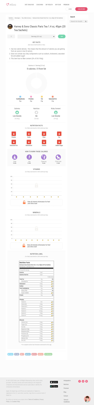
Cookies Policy (16, 401)
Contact (66, 396)
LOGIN (70, 9)
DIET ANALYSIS (29, 4)
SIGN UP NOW (81, 9)
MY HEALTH (49, 4)
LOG (62, 36)
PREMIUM (66, 4)
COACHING (39, 4)
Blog (65, 392)
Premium (66, 388)
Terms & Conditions (33, 399)
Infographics (67, 380)
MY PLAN (58, 4)
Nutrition (66, 384)
